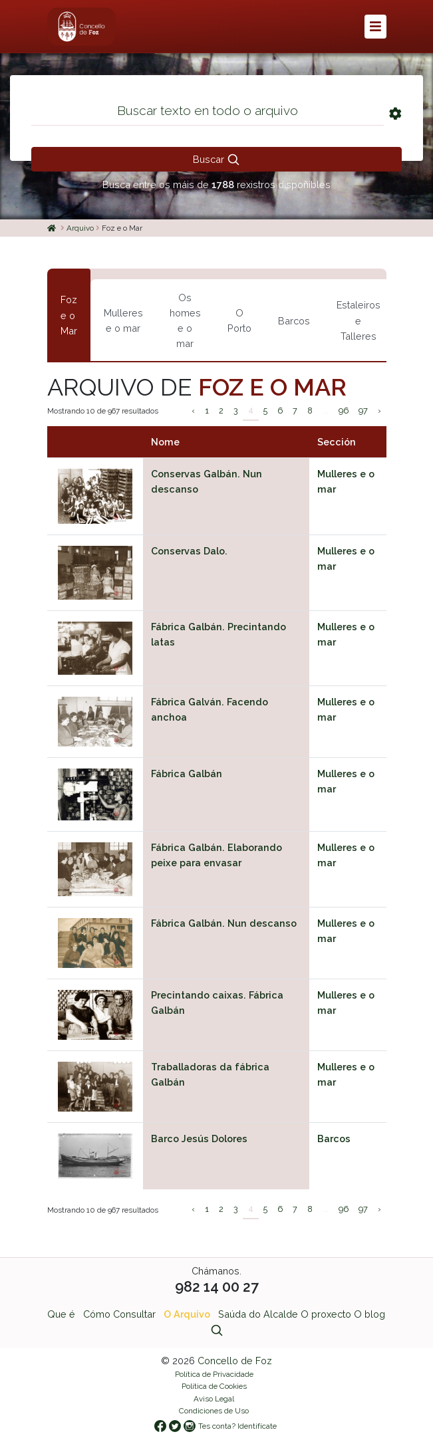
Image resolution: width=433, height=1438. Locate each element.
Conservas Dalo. (189, 550)
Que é (61, 1314)
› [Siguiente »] (379, 411)
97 (363, 411)
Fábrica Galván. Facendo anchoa (209, 709)
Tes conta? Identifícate (237, 1426)
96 (344, 411)
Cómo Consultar (119, 1314)
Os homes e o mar (185, 320)
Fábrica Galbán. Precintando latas (218, 634)
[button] (375, 26)
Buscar (216, 159)
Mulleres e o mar (123, 320)
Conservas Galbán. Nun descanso (206, 481)
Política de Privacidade (214, 1374)
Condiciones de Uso (214, 1410)
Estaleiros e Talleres (358, 320)
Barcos (294, 320)
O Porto (239, 320)
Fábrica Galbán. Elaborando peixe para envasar (216, 855)
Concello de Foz (235, 1360)
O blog (369, 1314)
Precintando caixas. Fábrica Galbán (217, 1002)
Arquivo (80, 228)
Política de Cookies (214, 1386)
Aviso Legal (214, 1398)
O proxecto (326, 1314)
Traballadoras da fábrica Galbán (210, 1074)
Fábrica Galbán (186, 773)
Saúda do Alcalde (258, 1314)
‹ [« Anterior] (193, 411)
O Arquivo (187, 1314)
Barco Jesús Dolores (199, 1138)
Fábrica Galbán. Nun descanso (224, 923)
